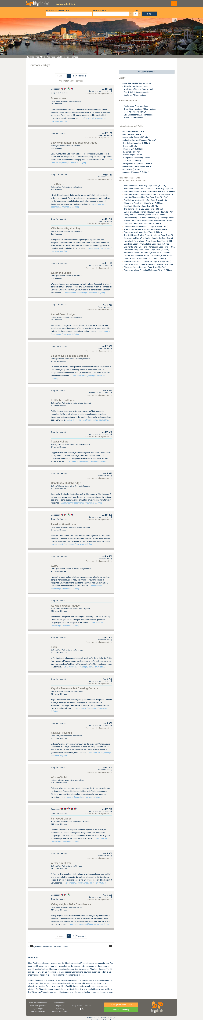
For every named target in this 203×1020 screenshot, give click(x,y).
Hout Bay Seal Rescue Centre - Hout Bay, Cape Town (150, 194)
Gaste (135, 10)
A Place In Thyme (61, 863)
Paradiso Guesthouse (63, 524)
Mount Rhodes (133, 131)
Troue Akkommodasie (133, 118)
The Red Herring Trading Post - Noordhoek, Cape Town (151, 235)
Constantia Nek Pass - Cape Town (142, 232)
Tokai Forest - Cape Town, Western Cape (145, 229)
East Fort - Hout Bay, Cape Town (141, 206)
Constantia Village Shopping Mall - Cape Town (147, 270)
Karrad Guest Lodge (63, 314)
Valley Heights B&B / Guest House (71, 904)
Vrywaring (60, 1008)
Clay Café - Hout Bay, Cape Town (142, 223)
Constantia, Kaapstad (136, 137)
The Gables (57, 184)
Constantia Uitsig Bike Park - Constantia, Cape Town (150, 247)
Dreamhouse (58, 98)
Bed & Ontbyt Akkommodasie (136, 92)
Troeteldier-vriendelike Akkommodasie (139, 109)
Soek (149, 14)
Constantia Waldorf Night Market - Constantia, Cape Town (152, 264)
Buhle (54, 647)
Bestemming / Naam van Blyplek (57, 10)
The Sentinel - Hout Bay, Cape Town (143, 209)
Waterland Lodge (61, 272)
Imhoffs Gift (133, 149)
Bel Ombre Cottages (63, 400)
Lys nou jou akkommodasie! (121, 1005)
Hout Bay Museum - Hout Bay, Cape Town (145, 197)
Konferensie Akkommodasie (135, 106)
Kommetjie (132, 152)
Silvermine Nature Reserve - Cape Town (144, 267)
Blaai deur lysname (38, 1005)
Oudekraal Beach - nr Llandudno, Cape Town (146, 244)
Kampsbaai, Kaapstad (136, 158)
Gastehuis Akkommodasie (134, 95)
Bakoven (131, 146)
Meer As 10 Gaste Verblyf (134, 112)
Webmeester (59, 1003)
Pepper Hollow (59, 441)
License (65, 947)
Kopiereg (60, 1005)
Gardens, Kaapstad (136, 172)
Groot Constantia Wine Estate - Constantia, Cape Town (151, 255)
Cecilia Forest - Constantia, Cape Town (144, 258)
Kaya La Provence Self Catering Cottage (74, 688)
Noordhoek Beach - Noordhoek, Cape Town (146, 253)
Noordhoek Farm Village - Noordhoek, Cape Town (149, 241)
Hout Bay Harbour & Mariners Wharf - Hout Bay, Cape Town (153, 188)
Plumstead (132, 169)
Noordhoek (132, 134)
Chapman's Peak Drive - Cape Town (143, 203)
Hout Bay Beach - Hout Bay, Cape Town (144, 185)
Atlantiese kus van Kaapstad (139, 140)
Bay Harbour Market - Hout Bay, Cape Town (146, 200)
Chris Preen (57, 947)
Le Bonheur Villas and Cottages (69, 355)
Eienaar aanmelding (121, 1010)
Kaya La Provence (61, 732)
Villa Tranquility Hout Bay (65, 228)
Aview (54, 565)
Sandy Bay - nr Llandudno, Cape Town (144, 215)
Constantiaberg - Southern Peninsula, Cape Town (148, 218)
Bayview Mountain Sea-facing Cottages (74, 142)
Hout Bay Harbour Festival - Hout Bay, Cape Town (149, 191)
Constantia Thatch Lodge (66, 483)
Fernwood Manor (61, 818)
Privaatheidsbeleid (59, 1011)
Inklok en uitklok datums (101, 10)
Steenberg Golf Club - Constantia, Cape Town (147, 261)
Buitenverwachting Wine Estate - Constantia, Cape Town (151, 238)
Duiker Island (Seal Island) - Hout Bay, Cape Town (148, 212)
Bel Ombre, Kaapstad (136, 143)
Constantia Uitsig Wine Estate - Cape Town (146, 250)
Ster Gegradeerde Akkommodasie (138, 115)
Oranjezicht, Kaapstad (137, 163)
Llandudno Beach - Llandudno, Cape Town (145, 226)
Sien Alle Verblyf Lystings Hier (137, 83)
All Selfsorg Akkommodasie (135, 86)
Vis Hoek (132, 160)
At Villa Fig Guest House (65, 605)
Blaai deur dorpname (38, 1003)
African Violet (59, 777)
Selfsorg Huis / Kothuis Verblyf (139, 89)
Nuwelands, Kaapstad (137, 166)
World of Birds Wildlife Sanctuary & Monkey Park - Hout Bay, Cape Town (158, 220)
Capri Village (133, 155)
